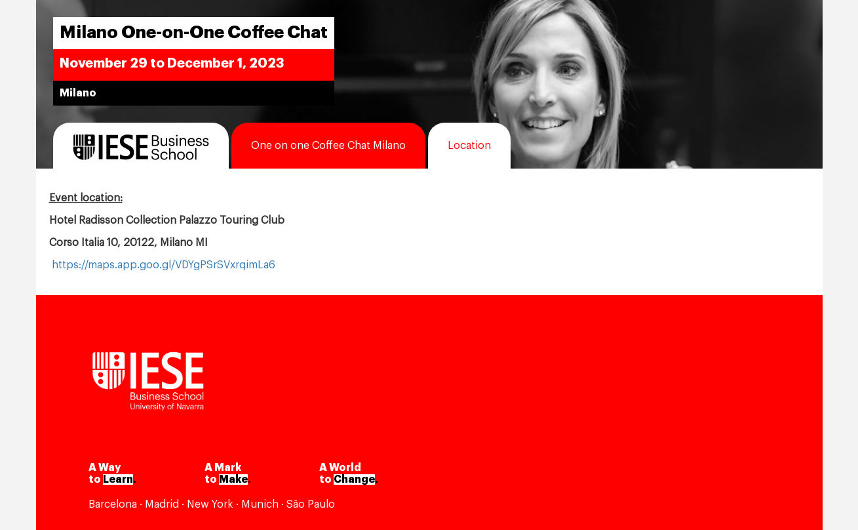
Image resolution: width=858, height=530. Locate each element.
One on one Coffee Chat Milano (328, 145)
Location (469, 145)
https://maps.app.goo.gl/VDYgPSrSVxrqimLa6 (163, 265)
